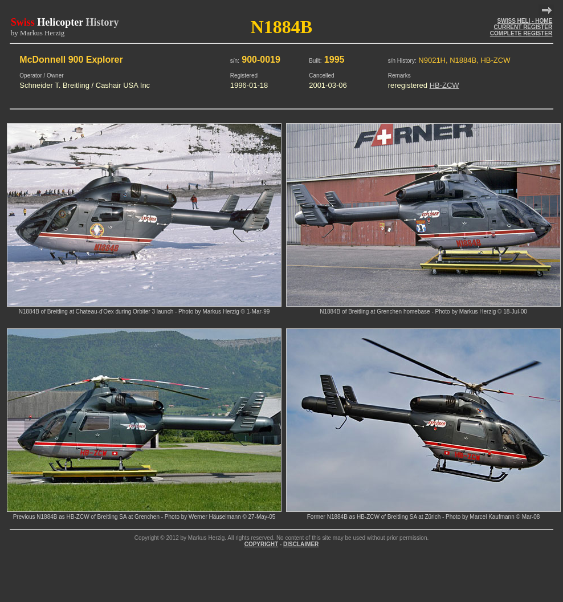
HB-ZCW (444, 85)
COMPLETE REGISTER (521, 33)
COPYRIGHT (261, 544)
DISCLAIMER (301, 544)
